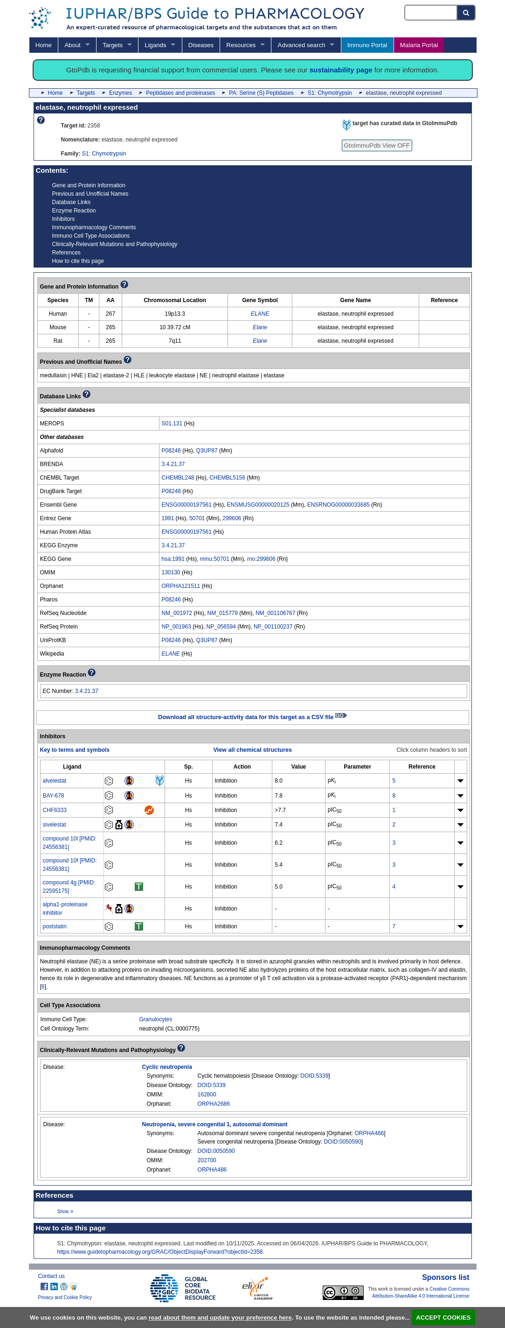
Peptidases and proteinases (180, 93)
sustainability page (341, 70)
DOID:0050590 (342, 1141)
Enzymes (120, 93)
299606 (231, 518)
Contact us (51, 1276)
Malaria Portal (419, 45)
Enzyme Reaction (74, 210)
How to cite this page (78, 261)
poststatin (55, 926)
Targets (113, 45)
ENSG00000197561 (187, 505)
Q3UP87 (207, 450)
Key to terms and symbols (75, 750)
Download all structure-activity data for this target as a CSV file (252, 717)
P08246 (171, 450)
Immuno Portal (367, 45)
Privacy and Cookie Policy (65, 1297)
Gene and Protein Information (88, 185)
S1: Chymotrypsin (330, 93)
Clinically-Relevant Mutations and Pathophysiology (115, 244)
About (72, 45)
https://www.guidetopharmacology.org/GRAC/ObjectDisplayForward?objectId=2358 (160, 1252)
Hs (188, 780)
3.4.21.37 (173, 464)
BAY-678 (53, 795)
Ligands (155, 45)
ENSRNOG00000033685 (338, 505)
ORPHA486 (369, 1133)
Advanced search (301, 45)
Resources (241, 45)
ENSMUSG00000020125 (258, 505)
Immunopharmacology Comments (94, 227)
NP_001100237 (273, 626)
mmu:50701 (214, 559)
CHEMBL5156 (227, 477)
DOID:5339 (314, 1076)
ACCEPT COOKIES (443, 1317)
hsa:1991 (173, 559)
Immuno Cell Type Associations (91, 236)
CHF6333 (55, 810)
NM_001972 (177, 613)
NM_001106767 (275, 613)
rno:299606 (261, 559)
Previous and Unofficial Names (90, 194)
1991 (168, 518)
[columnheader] (72, 766)
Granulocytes (156, 1019)
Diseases (201, 45)
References (66, 252)
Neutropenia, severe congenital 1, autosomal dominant (215, 1124)
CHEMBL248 (178, 477)
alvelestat (55, 780)
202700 (207, 1160)
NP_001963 (176, 626)
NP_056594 (221, 626)
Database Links (71, 202)
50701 (197, 518)
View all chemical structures (252, 750)
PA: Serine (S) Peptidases (261, 93)
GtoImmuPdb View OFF (377, 145)
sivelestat (54, 824)
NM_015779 (223, 613)
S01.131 (172, 423)
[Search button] (466, 13)
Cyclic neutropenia (167, 1067)
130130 (171, 572)
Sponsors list (445, 1277)
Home (43, 45)
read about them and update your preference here (220, 1317)
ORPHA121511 (181, 586)
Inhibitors (63, 219)
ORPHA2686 (214, 1104)
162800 (207, 1094)
